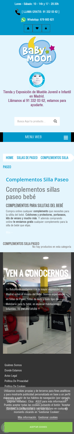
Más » (9, 232)
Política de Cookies (15, 386)
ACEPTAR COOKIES (38, 427)
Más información (27, 417)
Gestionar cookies (48, 417)
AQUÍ (38, 401)
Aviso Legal (11, 375)
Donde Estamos (13, 370)
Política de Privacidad (16, 381)
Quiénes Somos (13, 365)
